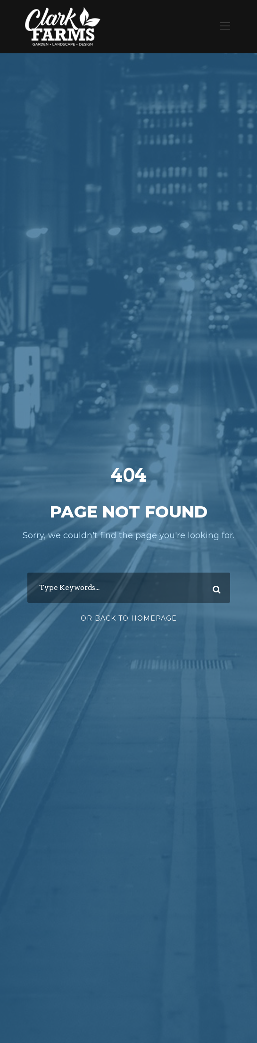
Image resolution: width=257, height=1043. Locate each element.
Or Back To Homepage (129, 618)
